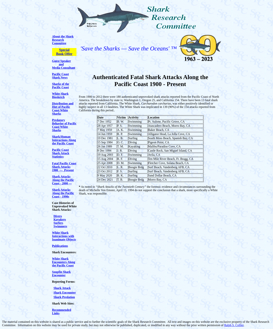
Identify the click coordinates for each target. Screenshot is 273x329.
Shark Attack (62, 288)
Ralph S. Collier (234, 325)
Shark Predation (64, 297)
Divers (58, 216)
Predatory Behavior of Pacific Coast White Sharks (64, 125)
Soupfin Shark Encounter (61, 273)
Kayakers (60, 219)
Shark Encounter (65, 292)
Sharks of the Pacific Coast (60, 85)
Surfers (58, 222)
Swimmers (60, 226)
